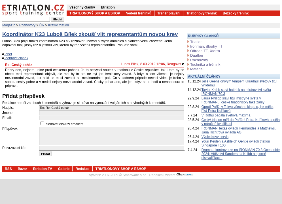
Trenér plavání (168, 13)
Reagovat (175, 64)
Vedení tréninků (138, 13)
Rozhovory (27, 25)
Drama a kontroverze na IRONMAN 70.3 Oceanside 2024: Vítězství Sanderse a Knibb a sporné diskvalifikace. (241, 154)
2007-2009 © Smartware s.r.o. (124, 175)
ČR (41, 25)
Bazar (22, 169)
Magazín (8, 25)
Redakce (82, 169)
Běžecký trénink (236, 13)
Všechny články (82, 7)
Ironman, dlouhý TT (206, 46)
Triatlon (196, 42)
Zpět (7, 54)
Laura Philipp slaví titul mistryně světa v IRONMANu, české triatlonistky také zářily (233, 100)
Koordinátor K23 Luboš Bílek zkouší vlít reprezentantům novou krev (90, 34)
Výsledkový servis (215, 137)
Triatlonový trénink (201, 13)
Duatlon (196, 55)
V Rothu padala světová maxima (226, 115)
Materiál (196, 69)
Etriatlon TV (42, 169)
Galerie (64, 169)
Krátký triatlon (58, 25)
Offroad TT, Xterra (205, 51)
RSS (8, 169)
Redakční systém (171, 175)
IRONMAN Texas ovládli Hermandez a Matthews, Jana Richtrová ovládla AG (239, 130)
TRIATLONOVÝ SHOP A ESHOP (94, 13)
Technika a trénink (205, 64)
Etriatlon (108, 7)
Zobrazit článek (15, 58)
